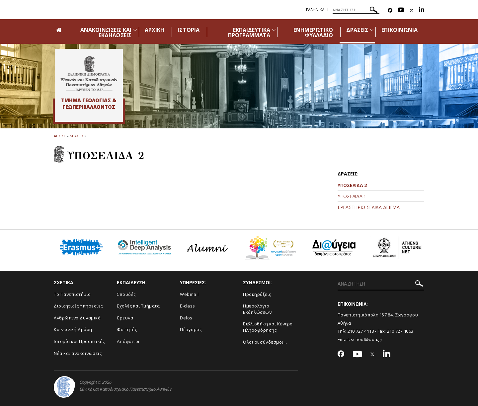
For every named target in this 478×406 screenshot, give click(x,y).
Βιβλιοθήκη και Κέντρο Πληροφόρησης (268, 327)
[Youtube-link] (401, 10)
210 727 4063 (400, 331)
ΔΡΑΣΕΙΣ (357, 30)
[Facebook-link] (390, 10)
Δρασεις (76, 135)
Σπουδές (126, 294)
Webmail (189, 294)
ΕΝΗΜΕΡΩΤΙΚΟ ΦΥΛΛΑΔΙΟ (313, 32)
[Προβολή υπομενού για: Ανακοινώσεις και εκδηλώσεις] (135, 30)
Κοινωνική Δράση (73, 329)
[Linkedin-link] (421, 10)
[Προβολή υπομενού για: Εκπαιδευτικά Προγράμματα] (274, 30)
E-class (187, 306)
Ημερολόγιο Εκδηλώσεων (257, 309)
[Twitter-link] (412, 10)
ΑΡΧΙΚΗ (154, 30)
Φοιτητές (127, 329)
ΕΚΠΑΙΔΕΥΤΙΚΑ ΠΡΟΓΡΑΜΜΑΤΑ (249, 32)
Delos (186, 318)
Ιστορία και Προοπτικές (79, 341)
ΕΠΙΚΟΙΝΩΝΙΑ (399, 30)
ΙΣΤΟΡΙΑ (188, 30)
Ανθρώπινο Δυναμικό (77, 318)
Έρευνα (125, 318)
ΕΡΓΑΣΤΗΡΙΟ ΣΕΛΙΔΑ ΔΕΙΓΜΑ (369, 207)
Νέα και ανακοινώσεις (78, 353)
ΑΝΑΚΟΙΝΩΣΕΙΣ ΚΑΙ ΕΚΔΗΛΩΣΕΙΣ (105, 32)
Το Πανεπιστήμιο (72, 294)
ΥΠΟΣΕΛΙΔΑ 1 (352, 196)
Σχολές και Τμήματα (138, 306)
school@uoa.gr (366, 339)
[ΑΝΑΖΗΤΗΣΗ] (356, 10)
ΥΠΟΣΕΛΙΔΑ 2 (352, 185)
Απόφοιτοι (128, 341)
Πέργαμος (190, 329)
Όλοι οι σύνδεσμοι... (265, 342)
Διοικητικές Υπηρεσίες (78, 306)
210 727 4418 (361, 331)
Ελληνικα (315, 10)
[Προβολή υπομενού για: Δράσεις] (371, 30)
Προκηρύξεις (257, 294)
